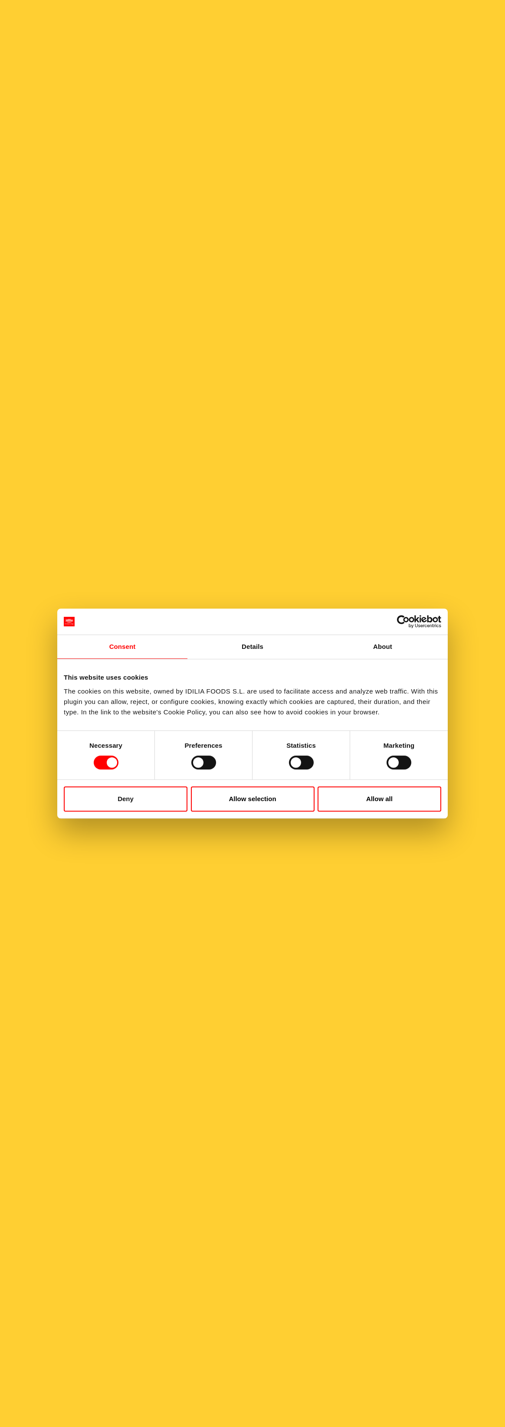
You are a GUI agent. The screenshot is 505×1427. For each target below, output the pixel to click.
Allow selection (252, 798)
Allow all (379, 798)
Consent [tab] (122, 646)
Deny (126, 798)
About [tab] (382, 646)
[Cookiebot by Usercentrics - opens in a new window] (403, 621)
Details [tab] (252, 646)
